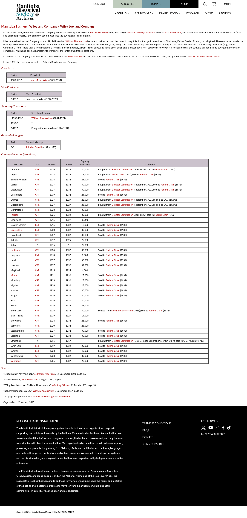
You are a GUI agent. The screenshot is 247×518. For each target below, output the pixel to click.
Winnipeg (15, 360)
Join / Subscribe (153, 444)
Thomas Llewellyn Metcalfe (141, 32)
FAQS (145, 430)
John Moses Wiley (98, 32)
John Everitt (65, 396)
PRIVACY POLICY (59, 512)
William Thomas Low (76, 41)
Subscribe (127, 4)
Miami (14, 275)
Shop (184, 4)
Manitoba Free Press (44, 373)
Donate (156, 4)
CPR (37, 184)
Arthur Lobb (118, 174)
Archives (225, 13)
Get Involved (143, 13)
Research (192, 13)
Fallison (14, 214)
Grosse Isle (16, 229)
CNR (37, 169)
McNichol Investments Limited (204, 56)
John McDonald (34, 147)
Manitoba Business (14, 26)
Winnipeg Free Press (43, 390)
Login (227, 4)
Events (208, 13)
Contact (99, 4)
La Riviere (16, 250)
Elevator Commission (122, 169)
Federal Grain (75, 56)
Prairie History (168, 13)
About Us (120, 13)
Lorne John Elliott (172, 32)
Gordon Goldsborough (42, 396)
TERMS (71, 512)
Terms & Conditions (156, 423)
